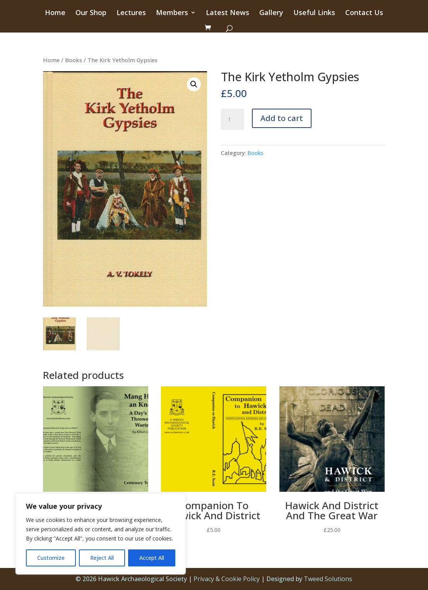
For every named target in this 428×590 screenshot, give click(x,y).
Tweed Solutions (328, 579)
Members (172, 13)
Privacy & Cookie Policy (226, 579)
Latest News (227, 13)
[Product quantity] (232, 119)
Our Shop (90, 13)
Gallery (271, 13)
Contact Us (364, 13)
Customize (51, 557)
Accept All (151, 557)
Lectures (131, 13)
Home (55, 13)
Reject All (102, 557)
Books (73, 60)
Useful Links (314, 13)
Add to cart (281, 118)
